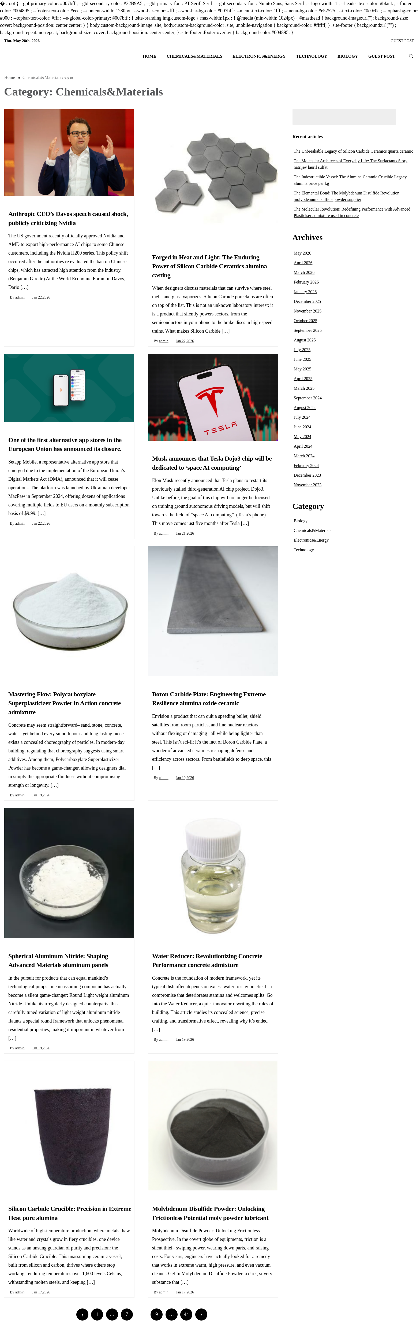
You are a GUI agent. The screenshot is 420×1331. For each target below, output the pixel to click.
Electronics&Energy (259, 56)
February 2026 (306, 282)
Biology (348, 56)
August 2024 (305, 407)
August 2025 (305, 340)
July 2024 (302, 417)
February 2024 (306, 465)
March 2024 (304, 456)
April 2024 (303, 446)
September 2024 (308, 398)
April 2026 (303, 262)
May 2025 (302, 369)
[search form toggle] (411, 56)
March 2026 (304, 272)
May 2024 (302, 436)
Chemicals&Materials (194, 56)
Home (149, 56)
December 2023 (307, 475)
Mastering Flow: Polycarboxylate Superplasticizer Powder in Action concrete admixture (64, 703)
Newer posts (24, 1314)
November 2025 (308, 311)
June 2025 (302, 359)
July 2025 (302, 349)
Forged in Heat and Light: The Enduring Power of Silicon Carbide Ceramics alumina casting (209, 266)
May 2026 (302, 253)
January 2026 (305, 291)
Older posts (258, 1314)
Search (407, 117)
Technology (311, 56)
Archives (307, 237)
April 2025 (303, 378)
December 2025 (307, 301)
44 (186, 1314)
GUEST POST (402, 41)
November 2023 (308, 485)
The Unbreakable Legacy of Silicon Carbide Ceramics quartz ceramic (353, 151)
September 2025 (308, 330)
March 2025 (304, 388)
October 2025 (305, 320)
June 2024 (302, 427)
